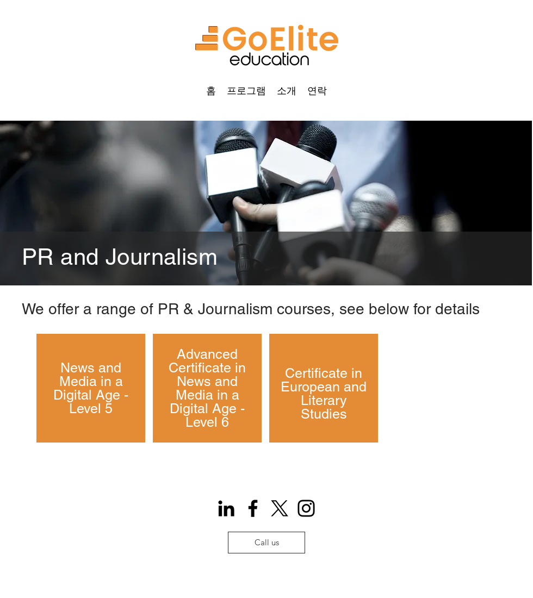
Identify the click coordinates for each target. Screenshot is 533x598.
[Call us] (266, 542)
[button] (246, 90)
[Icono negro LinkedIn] (226, 508)
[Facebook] (252, 508)
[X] (279, 508)
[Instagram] (306, 508)
